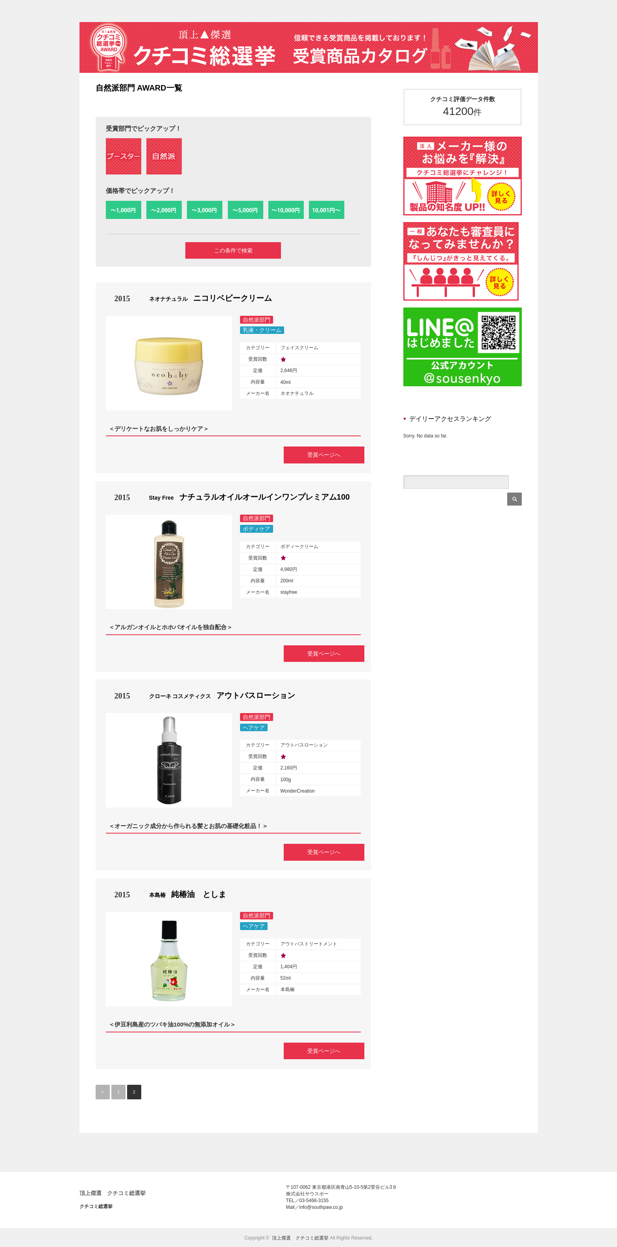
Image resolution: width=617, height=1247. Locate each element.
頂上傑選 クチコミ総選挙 (112, 1193)
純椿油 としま (187, 893)
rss (534, 11)
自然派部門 (256, 320)
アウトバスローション (222, 695)
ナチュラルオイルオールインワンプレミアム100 (249, 497)
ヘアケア (254, 727)
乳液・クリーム (262, 331)
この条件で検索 (233, 251)
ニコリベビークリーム (210, 299)
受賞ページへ (320, 455)
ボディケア (256, 529)
